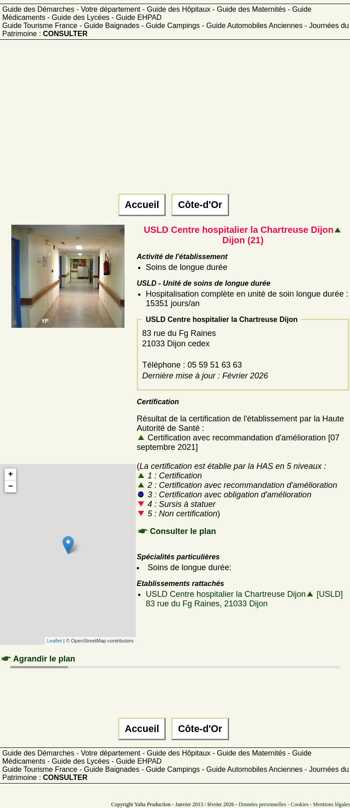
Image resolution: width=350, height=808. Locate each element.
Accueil (142, 204)
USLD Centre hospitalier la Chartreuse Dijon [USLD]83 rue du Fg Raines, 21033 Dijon (244, 599)
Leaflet (54, 640)
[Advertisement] (174, 120)
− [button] (10, 486)
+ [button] (10, 474)
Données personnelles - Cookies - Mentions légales (294, 804)
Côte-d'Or (200, 204)
